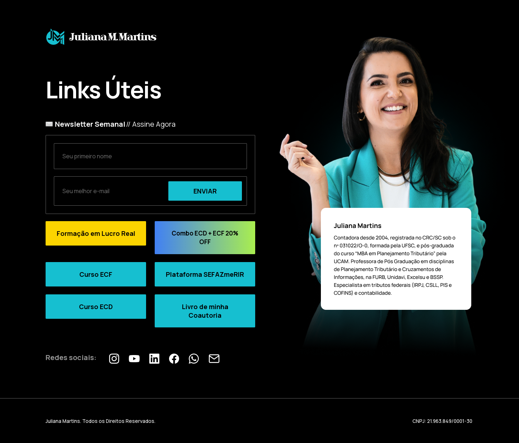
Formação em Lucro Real (96, 233)
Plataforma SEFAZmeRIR (205, 274)
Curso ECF (95, 274)
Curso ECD (96, 306)
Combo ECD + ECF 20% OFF (205, 237)
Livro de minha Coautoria (205, 311)
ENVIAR (205, 191)
